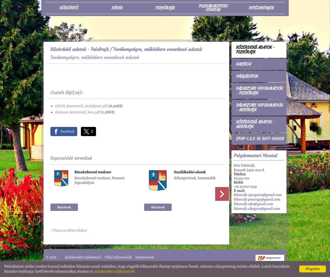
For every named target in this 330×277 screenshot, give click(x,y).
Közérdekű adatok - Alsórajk (255, 124)
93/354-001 (241, 178)
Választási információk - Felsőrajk (259, 91)
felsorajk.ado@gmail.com (253, 204)
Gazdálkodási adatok (190, 172)
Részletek (64, 207)
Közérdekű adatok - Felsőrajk (79, 49)
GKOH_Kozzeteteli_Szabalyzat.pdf (81, 106)
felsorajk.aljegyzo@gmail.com (257, 208)
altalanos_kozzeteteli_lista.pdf (77, 112)
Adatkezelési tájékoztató (83, 257)
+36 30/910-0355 (245, 186)
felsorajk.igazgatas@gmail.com (258, 194)
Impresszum (144, 257)
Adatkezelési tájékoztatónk (115, 271)
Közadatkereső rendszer (92, 172)
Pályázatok (247, 76)
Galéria (243, 64)
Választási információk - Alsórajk (259, 107)
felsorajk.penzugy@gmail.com (257, 199)
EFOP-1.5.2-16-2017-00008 (260, 138)
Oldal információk (118, 257)
